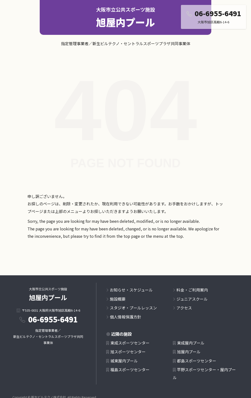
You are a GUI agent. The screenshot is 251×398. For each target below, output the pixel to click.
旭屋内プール (125, 22)
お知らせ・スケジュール (131, 290)
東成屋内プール (190, 343)
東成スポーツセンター (130, 343)
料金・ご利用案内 (192, 290)
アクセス (184, 308)
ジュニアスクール (192, 299)
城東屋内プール (124, 361)
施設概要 (118, 299)
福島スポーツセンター (130, 369)
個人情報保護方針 (125, 317)
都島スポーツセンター (196, 361)
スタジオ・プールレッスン (133, 308)
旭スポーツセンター (128, 352)
